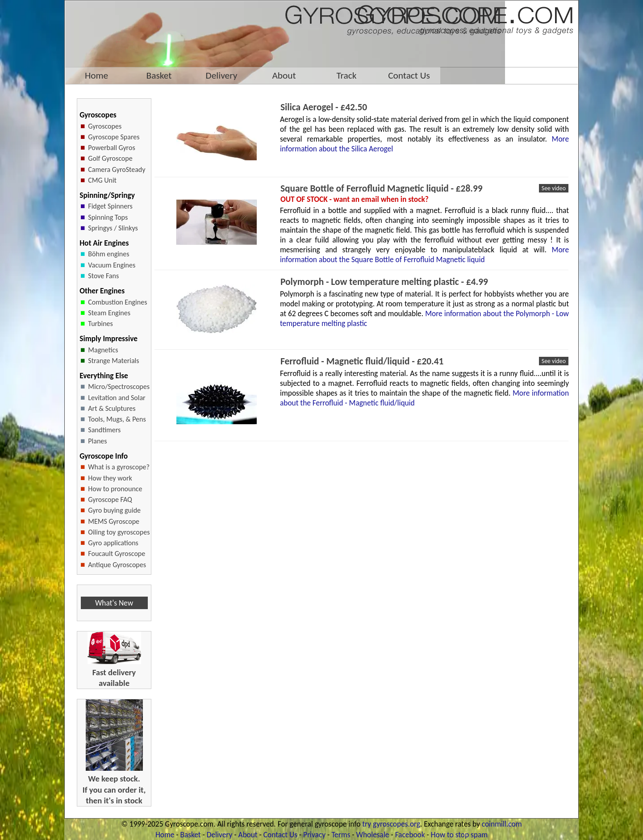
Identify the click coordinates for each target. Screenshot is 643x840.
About (247, 835)
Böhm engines (108, 254)
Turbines (100, 323)
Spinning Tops (108, 217)
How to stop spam (459, 835)
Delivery (219, 835)
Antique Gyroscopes (117, 564)
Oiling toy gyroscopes (119, 532)
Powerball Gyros (111, 147)
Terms (340, 835)
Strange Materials (113, 360)
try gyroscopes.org (391, 824)
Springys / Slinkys (113, 228)
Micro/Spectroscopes (119, 386)
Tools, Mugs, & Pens (117, 419)
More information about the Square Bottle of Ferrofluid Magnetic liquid (424, 254)
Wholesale (372, 835)
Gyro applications (113, 543)
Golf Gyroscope (110, 158)
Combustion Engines (117, 302)
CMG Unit (102, 180)
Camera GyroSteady (116, 169)
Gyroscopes (104, 126)
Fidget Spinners (110, 206)
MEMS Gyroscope (113, 521)
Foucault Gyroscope (116, 553)
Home (164, 835)
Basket (190, 835)
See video (554, 188)
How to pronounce (115, 489)
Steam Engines (109, 313)
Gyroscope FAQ (110, 499)
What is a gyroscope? (119, 467)
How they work (110, 478)
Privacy (314, 835)
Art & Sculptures (111, 408)
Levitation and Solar (116, 397)
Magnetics (103, 350)
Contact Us (280, 835)
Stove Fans (103, 276)
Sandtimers (104, 430)
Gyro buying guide (114, 510)
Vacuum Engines (111, 265)
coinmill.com (502, 824)
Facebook (410, 835)
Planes (97, 441)
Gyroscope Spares (113, 137)
